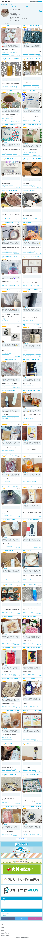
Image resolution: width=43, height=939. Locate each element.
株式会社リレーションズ (37, 771)
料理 (26, 643)
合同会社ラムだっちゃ (16, 835)
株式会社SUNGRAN (17, 253)
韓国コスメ (16, 86)
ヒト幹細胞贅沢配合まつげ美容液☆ (30, 289)
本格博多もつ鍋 (7, 450)
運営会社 (2, 927)
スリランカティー (36, 285)
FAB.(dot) (39, 219)
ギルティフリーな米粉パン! (28, 486)
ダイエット (34, 769)
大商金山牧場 (39, 644)
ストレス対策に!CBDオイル (7, 550)
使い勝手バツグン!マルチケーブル (9, 324)
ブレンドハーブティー (14, 52)
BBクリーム (13, 386)
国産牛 (33, 674)
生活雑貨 (24, 218)
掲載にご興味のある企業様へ (5, 935)
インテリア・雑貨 (5, 353)
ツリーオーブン (38, 835)
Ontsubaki (4, 153)
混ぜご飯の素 (29, 674)
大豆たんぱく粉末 (32, 152)
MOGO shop (39, 55)
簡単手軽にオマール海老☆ (7, 616)
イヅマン (40, 675)
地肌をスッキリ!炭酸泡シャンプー (30, 584)
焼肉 (9, 218)
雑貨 (3, 513)
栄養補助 (29, 481)
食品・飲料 (3, 900)
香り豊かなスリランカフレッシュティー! (31, 256)
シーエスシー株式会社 (16, 187)
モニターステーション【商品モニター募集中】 (7, 1)
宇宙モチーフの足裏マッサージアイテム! (31, 25)
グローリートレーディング (16, 740)
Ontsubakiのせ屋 (9, 153)
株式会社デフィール (38, 87)
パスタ (24, 738)
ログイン (39, 1)
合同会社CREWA (17, 356)
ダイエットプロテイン (5, 320)
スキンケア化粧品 (26, 706)
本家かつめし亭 (17, 219)
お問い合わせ (3, 929)
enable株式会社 (38, 321)
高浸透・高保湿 (38, 355)
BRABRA (19, 516)
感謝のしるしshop (38, 253)
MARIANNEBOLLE (5, 285)
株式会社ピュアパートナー (37, 155)
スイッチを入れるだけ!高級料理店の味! (31, 519)
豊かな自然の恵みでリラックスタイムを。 (11, 124)
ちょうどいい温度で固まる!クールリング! (10, 222)
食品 (3, 450)
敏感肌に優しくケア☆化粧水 (29, 678)
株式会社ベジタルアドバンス (15, 121)
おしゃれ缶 (37, 834)
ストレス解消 (16, 579)
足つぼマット (38, 53)
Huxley (3, 86)
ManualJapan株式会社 (16, 387)
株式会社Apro (18, 547)
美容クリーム (8, 386)
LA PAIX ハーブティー (6, 52)
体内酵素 (14, 769)
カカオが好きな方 (8, 737)
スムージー (25, 481)
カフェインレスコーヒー (13, 118)
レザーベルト (28, 579)
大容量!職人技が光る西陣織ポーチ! (9, 774)
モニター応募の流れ (5, 913)
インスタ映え (12, 643)
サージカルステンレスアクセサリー (8, 515)
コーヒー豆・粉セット (12, 706)
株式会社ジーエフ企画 (37, 547)
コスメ (3, 386)
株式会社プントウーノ (37, 740)
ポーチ (9, 802)
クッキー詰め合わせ (30, 834)
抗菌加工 (14, 674)
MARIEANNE (39, 187)
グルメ (3, 218)
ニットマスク (10, 674)
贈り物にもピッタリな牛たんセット (9, 190)
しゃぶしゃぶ (10, 834)
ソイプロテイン (25, 152)
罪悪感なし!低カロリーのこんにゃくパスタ (32, 710)
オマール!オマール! (17, 644)
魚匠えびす (18, 613)
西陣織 (6, 802)
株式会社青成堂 (38, 613)
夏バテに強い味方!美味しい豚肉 (29, 616)
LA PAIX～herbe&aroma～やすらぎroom (14, 55)
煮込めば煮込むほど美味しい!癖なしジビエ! (11, 455)
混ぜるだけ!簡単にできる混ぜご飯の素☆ (31, 647)
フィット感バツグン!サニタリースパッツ (31, 58)
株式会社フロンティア (16, 675)
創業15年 (12, 450)
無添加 (31, 706)
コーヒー (6, 706)
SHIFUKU (39, 356)
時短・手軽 (12, 612)
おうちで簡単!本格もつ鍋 (7, 423)
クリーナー (4, 417)
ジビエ (7, 481)
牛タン (7, 218)
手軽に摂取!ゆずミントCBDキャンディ (31, 359)
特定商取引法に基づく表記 (5, 933)
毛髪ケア (32, 612)
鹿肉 (9, 481)
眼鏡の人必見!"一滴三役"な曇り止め (9, 390)
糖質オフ (28, 738)
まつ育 (32, 320)
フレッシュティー (29, 285)
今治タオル (35, 218)
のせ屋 (19, 155)
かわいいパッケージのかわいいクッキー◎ (32, 806)
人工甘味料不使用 (26, 153)
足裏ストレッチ (32, 53)
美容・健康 (34, 481)
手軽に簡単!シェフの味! (7, 584)
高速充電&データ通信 (5, 355)
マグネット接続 (11, 353)
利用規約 (2, 930)
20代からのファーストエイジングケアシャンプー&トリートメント (32, 325)
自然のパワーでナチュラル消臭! (8, 519)
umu (40, 707)
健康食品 (24, 120)
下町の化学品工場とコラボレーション (13, 417)
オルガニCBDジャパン (16, 581)
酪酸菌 (34, 120)
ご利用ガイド (3, 924)
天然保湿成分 (11, 285)
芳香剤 (7, 546)
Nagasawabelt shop (38, 581)
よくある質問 (4, 915)
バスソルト (15, 153)
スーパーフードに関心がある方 (7, 738)
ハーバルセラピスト (5, 53)
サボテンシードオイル (9, 86)
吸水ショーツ (25, 86)
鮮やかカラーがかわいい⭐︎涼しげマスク (10, 647)
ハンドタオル (29, 218)
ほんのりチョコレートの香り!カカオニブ (10, 710)
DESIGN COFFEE (5, 118)
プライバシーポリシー (4, 932)
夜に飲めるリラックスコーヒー (8, 90)
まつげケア (28, 320)
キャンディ (29, 386)
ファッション (34, 579)
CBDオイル (4, 579)
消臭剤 (11, 546)
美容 (24, 320)
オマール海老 (7, 643)
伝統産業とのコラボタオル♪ (29, 190)
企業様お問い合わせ (34, 1)
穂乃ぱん (40, 516)
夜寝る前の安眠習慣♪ (27, 222)
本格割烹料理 (7, 612)
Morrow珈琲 (18, 707)
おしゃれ (6, 513)
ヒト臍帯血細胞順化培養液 (30, 355)
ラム (5, 834)
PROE (40, 387)
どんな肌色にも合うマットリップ (9, 359)
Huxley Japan (18, 87)
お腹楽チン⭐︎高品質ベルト (28, 550)
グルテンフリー (33, 738)
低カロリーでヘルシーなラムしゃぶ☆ (10, 806)
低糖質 (32, 418)
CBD (33, 386)
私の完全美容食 (17, 321)
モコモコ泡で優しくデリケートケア (9, 158)
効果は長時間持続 (5, 418)
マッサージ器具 (25, 53)
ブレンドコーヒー (5, 120)
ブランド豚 (30, 643)
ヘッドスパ (28, 612)
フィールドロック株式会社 (16, 771)
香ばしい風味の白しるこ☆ (28, 423)
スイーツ (24, 834)
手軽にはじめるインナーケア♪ (29, 90)
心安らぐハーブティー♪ (7, 25)
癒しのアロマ (36, 706)
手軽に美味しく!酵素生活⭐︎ (7, 743)
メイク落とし (17, 285)
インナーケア (29, 120)
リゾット (28, 418)
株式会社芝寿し (38, 803)
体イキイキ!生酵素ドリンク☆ (29, 743)
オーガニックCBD (10, 579)
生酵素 (30, 769)
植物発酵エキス (8, 769)
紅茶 (24, 285)
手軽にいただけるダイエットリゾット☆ (31, 390)
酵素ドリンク (25, 769)
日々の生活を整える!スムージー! (30, 455)
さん (5, 43)
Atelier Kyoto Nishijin (17, 803)
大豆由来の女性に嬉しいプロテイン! (9, 289)
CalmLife (40, 121)
